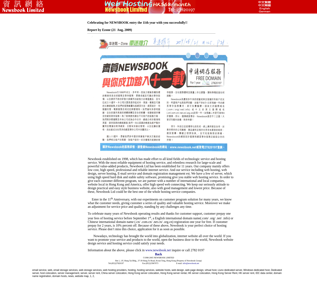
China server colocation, (114, 273)
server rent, (94, 273)
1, (91, 276)
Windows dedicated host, (256, 270)
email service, (39, 270)
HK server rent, (247, 273)
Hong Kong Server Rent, (225, 273)
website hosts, (163, 270)
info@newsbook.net (191, 263)
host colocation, (48, 273)
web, (50, 270)
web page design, (194, 270)
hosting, (132, 270)
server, (84, 273)
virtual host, (211, 270)
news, (71, 276)
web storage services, (90, 270)
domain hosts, (60, 276)
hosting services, (146, 270)
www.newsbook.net (158, 250)
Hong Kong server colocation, (144, 273)
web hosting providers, (115, 270)
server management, (69, 273)
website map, (82, 276)
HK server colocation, (199, 273)
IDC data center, (264, 273)
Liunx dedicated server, (230, 270)
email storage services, (66, 270)
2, (94, 276)
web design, (178, 270)
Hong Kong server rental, (173, 273)
